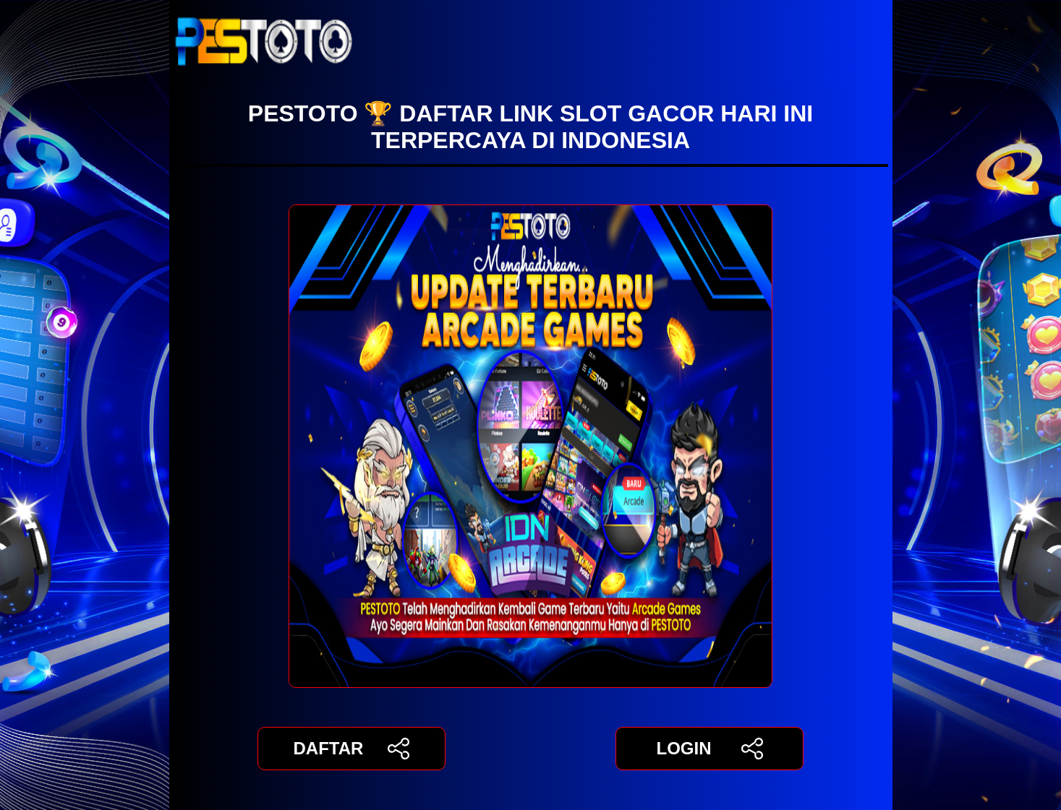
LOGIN (709, 748)
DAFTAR (352, 748)
